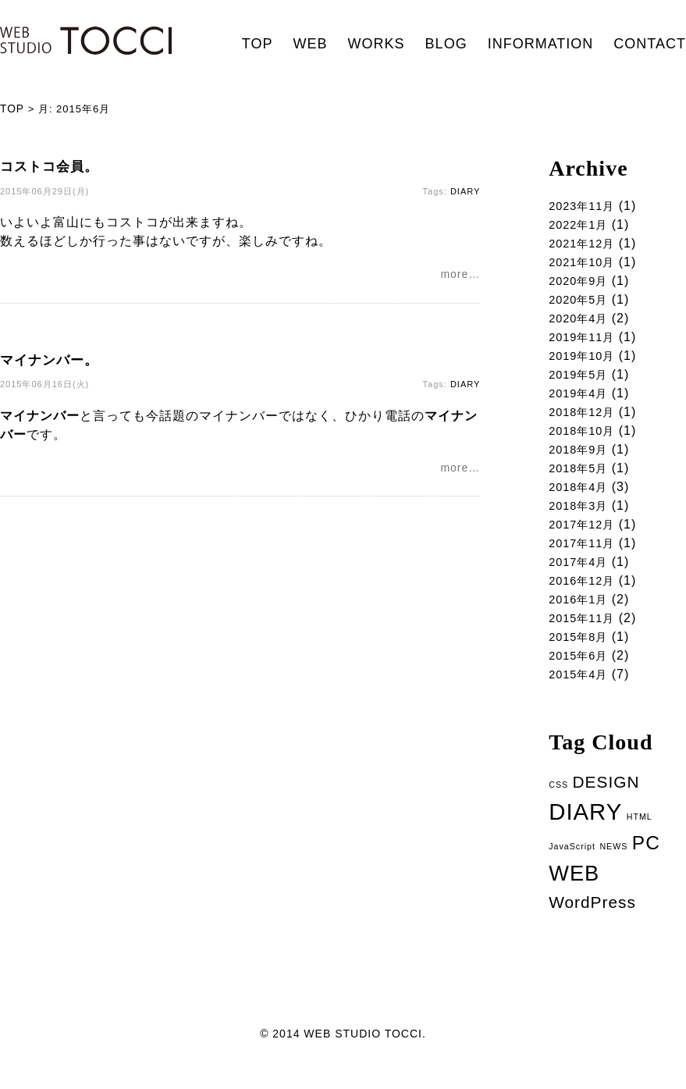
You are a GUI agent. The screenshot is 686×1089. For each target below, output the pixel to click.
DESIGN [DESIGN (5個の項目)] (606, 802)
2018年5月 (581, 478)
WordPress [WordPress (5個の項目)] (592, 925)
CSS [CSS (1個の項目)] (558, 805)
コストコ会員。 (49, 166)
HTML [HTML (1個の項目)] (639, 837)
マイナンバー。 (49, 361)
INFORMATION (541, 44)
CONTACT (649, 44)
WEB (310, 44)
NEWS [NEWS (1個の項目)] (613, 867)
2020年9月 (581, 283)
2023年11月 (585, 205)
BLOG (446, 44)
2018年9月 (581, 458)
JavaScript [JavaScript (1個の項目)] (572, 867)
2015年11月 (585, 634)
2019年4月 (581, 400)
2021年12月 (585, 244)
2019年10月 (585, 361)
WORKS (376, 44)
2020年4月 (581, 322)
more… (460, 275)
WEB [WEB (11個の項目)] (574, 895)
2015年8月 (581, 653)
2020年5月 (581, 302)
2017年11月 (585, 556)
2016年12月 (585, 595)
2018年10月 (585, 439)
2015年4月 (581, 692)
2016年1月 (581, 614)
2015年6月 (581, 673)
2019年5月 (581, 380)
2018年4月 (581, 497)
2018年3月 (581, 517)
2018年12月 (585, 419)
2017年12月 (585, 536)
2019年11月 (585, 341)
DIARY (465, 191)
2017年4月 (581, 575)
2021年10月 (585, 263)
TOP (257, 44)
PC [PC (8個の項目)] (646, 863)
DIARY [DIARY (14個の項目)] (585, 832)
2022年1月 (581, 224)
